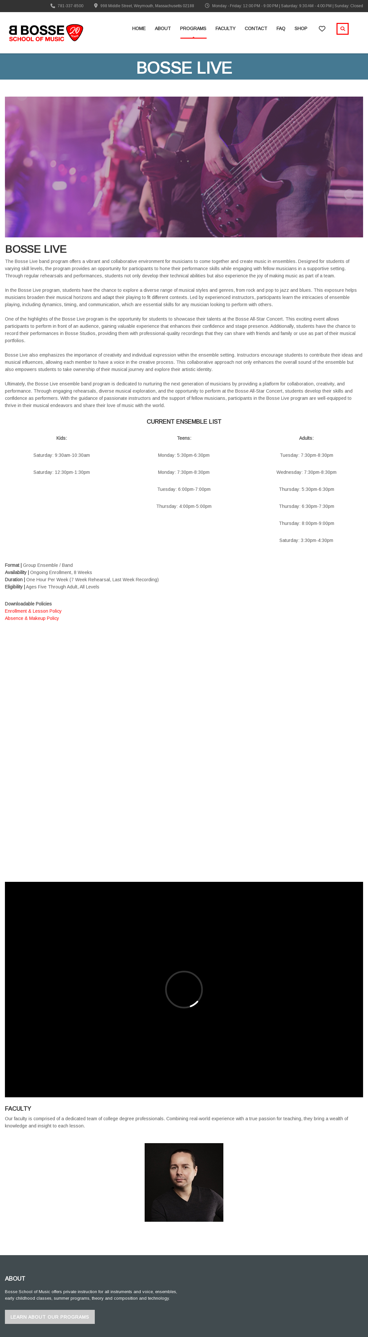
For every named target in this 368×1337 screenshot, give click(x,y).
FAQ (280, 28)
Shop (301, 28)
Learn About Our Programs (49, 1317)
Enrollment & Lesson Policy (33, 611)
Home (139, 28)
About (163, 28)
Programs (193, 28)
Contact (256, 28)
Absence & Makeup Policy (32, 618)
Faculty (225, 28)
